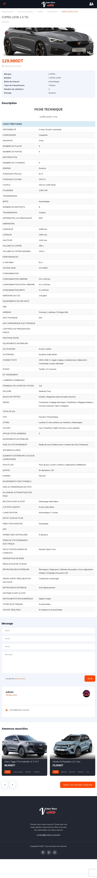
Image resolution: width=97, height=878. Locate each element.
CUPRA (40, 12)
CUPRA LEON (52, 12)
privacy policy (20, 679)
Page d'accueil (7, 12)
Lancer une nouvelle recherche (77, 785)
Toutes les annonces (25, 12)
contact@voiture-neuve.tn (48, 835)
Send (89, 678)
